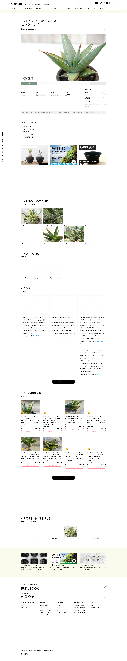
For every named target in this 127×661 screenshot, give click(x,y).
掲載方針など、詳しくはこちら (96, 112)
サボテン (42, 608)
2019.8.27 (97, 374)
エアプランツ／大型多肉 (46, 610)
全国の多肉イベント (79, 606)
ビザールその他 (44, 615)
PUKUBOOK (19, 4)
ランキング (67, 8)
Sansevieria (107, 12)
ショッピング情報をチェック (63, 478)
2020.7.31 (70, 333)
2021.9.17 (34, 336)
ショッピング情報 (91, 8)
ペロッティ (45, 243)
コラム (47, 8)
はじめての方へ (16, 8)
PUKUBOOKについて (27, 603)
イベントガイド (56, 8)
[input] (86, 3)
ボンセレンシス (89, 243)
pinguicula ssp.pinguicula (56, 278)
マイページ (103, 8)
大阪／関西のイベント (79, 610)
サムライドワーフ (25, 243)
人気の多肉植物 (28, 8)
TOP (104, 593)
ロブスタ (66, 243)
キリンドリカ (95, 538)
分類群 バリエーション (29, 129)
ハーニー (23, 225)
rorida (22, 538)
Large (102, 12)
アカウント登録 (95, 608)
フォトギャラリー (78, 8)
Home (98, 12)
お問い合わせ (24, 608)
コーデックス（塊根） (45, 613)
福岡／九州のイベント (79, 613)
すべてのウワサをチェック (63, 382)
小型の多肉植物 (44, 606)
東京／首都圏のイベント (80, 608)
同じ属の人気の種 (28, 137)
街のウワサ (26, 132)
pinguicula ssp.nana (40, 278)
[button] (96, 3)
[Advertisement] (63, 183)
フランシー (38, 538)
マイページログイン (96, 606)
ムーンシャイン (89, 225)
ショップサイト (29, 431)
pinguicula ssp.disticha (26, 278)
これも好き (27, 126)
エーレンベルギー (54, 538)
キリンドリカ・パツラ (48, 225)
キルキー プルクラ (68, 225)
